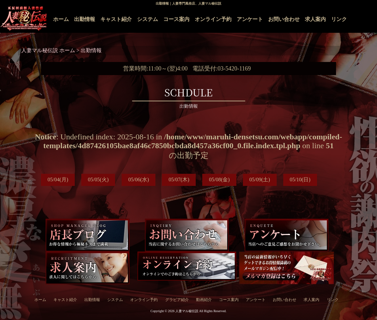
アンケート (250, 19)
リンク (339, 19)
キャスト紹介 (116, 19)
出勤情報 (84, 19)
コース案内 (176, 19)
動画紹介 (204, 299)
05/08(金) (219, 179)
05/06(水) (138, 179)
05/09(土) (259, 179)
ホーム (61, 19)
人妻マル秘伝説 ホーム (48, 50)
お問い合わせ (284, 19)
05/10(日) (300, 179)
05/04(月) (58, 179)
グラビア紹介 (177, 299)
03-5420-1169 (234, 68)
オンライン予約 (213, 19)
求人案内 (315, 19)
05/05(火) (98, 179)
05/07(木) (179, 179)
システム (147, 19)
